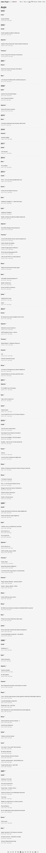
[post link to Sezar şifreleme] (23, 807)
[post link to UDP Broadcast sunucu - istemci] (23, 333)
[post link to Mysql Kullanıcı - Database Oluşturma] (23, 344)
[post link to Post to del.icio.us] (23, 547)
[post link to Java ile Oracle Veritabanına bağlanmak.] (23, 458)
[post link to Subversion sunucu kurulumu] (23, 329)
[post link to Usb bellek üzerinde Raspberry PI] (23, 279)
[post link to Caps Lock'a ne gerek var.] (23, 400)
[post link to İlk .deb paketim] (23, 675)
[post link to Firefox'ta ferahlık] (23, 671)
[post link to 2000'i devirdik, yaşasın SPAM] (23, 552)
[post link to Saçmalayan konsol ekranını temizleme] (23, 434)
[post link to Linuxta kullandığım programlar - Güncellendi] (23, 635)
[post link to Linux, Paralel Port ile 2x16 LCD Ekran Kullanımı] (23, 415)
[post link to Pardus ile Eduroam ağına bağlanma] (23, 516)
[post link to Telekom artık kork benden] (23, 737)
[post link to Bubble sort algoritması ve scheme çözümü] (23, 802)
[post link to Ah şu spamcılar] (23, 536)
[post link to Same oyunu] (23, 822)
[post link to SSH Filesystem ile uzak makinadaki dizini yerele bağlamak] (23, 711)
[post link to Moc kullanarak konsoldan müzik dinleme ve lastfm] (23, 686)
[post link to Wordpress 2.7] (23, 649)
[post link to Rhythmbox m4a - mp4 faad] (23, 706)
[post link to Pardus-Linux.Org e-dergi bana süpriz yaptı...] (23, 620)
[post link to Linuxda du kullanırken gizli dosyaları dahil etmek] (23, 124)
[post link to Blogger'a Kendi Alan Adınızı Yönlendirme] (23, 489)
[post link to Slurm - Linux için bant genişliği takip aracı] (23, 180)
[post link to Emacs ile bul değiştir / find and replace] (23, 438)
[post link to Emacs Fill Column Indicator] (23, 110)
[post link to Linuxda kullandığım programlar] (23, 702)
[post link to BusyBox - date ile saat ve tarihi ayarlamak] (23, 443)
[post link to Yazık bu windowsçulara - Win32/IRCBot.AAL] (23, 761)
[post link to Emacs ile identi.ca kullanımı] (23, 288)
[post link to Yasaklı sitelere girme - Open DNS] (23, 766)
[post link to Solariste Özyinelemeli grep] (23, 359)
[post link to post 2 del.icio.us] (23, 532)
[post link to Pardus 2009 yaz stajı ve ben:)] (23, 598)
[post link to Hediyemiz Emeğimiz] (23, 213)
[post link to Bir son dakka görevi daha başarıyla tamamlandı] (23, 811)
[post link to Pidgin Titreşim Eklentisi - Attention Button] (23, 582)
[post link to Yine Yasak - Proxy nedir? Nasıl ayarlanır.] (23, 748)
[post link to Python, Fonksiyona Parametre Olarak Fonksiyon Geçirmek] (23, 469)
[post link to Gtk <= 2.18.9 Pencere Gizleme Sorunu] (23, 484)
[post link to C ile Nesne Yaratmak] (23, 480)
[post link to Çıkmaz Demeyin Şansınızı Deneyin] (23, 757)
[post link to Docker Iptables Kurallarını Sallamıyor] (23, 34)
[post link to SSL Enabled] (23, 166)
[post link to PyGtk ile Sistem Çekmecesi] (23, 493)
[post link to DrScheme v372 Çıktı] (23, 780)
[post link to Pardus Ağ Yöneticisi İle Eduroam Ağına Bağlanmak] (23, 512)
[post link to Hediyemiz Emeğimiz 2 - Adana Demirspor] (23, 202)
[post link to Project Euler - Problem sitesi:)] (23, 789)
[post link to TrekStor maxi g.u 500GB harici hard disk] (23, 527)
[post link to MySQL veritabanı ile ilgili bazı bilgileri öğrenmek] (23, 218)
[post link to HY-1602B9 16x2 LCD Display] (23, 389)
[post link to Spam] (23, 304)
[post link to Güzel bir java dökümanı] (23, 726)
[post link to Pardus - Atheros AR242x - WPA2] (23, 587)
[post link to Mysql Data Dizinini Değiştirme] (23, 567)
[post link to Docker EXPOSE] (23, 20)
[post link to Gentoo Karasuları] (23, 660)
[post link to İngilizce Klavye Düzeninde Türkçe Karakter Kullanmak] (23, 45)
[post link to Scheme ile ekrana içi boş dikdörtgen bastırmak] (23, 793)
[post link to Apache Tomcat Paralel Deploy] (23, 95)
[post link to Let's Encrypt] (23, 152)
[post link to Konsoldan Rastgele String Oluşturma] (23, 229)
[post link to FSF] (23, 355)
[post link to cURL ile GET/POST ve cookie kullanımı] (23, 257)
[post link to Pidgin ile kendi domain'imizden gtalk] (23, 268)
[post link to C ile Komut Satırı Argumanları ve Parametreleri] (23, 571)
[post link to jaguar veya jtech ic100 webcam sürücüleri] (23, 833)
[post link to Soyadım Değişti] (23, 138)
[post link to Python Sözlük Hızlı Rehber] (23, 244)
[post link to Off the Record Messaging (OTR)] (23, 253)
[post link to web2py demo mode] (23, 299)
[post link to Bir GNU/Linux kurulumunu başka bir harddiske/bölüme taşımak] (23, 609)
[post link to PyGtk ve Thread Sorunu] (23, 498)
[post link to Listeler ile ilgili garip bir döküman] (23, 248)
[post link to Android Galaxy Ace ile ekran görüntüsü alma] (23, 375)
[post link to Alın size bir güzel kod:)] (23, 784)
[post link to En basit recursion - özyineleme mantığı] (23, 837)
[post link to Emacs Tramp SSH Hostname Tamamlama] (23, 55)
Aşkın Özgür (5, 2)
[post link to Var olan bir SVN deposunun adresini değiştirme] (23, 370)
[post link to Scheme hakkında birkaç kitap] (23, 842)
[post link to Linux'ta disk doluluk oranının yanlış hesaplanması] (23, 239)
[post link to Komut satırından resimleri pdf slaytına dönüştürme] (23, 630)
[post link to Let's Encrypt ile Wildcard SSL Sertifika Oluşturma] (23, 80)
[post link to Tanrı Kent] (23, 798)
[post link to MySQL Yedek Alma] (23, 284)
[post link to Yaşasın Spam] (23, 411)
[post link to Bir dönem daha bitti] (23, 752)
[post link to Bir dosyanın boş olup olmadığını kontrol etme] (23, 318)
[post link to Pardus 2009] (23, 562)
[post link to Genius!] (23, 454)
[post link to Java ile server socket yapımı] (23, 429)
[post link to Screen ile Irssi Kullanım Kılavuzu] (23, 191)
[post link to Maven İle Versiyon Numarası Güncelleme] (23, 70)
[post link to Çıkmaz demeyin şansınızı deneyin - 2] (23, 721)
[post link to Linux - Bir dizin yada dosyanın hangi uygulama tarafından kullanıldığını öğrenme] (23, 697)
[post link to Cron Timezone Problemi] (23, 99)
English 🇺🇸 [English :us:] (14, 1)
